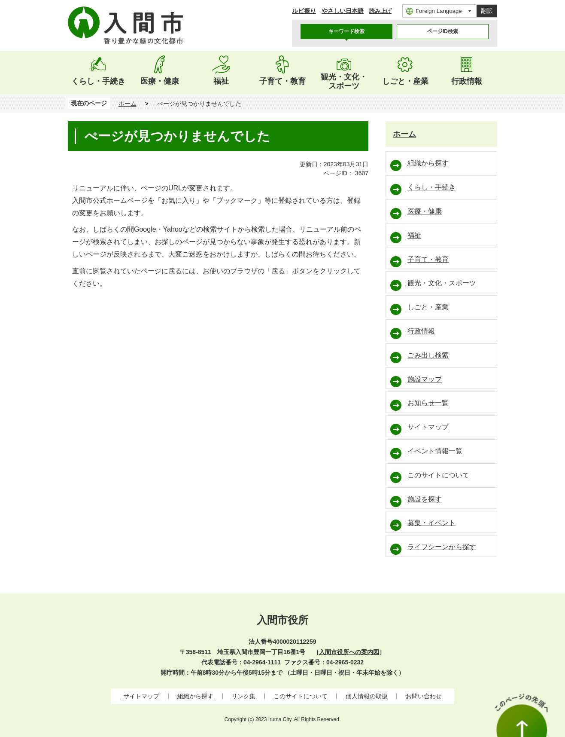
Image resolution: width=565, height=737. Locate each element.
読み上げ (380, 11)
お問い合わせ (424, 696)
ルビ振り (304, 10)
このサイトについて (300, 696)
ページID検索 (442, 31)
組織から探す (195, 696)
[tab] (346, 31)
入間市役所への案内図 (349, 651)
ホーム (127, 103)
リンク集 (243, 696)
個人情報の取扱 (367, 696)
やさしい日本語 (343, 10)
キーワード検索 (346, 31)
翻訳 (487, 10)
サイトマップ (141, 696)
